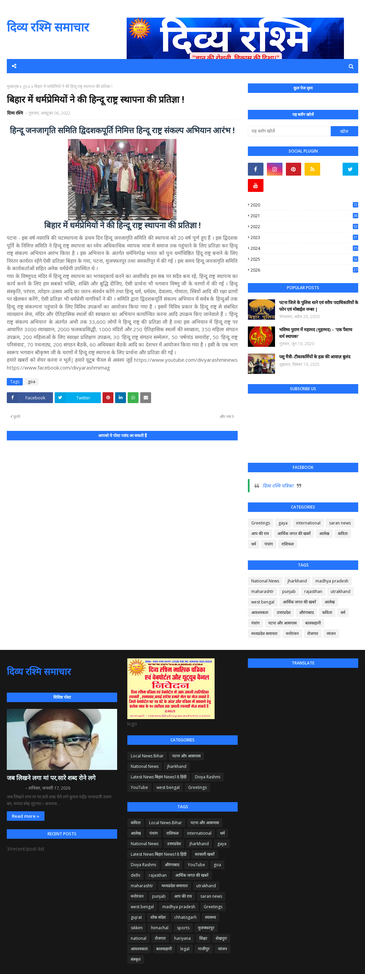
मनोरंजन (292, 633)
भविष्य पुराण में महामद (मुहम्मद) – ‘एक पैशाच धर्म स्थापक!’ (315, 332)
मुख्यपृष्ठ (13, 86)
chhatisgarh (185, 917)
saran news (340, 523)
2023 (304, 237)
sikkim (137, 928)
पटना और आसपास (282, 623)
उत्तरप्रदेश (284, 612)
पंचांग (268, 544)
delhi (135, 875)
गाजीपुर (203, 949)
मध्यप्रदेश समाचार (264, 633)
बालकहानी (313, 623)
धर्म (253, 544)
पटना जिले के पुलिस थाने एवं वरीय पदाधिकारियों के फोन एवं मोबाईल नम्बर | (318, 305)
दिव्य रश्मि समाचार (48, 27)
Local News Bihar (147, 756)
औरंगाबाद (306, 612)
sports (183, 928)
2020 (304, 205)
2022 (304, 227)
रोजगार (312, 633)
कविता (343, 533)
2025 (304, 259)
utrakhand (340, 591)
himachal (159, 928)
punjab (289, 591)
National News (265, 581)
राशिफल (287, 544)
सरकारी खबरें (205, 854)
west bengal (262, 602)
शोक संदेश (158, 917)
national (138, 938)
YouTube (139, 787)
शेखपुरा (221, 938)
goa (26, 86)
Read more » (25, 816)
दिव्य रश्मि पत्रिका (277, 485)
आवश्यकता (259, 612)
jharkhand (297, 581)
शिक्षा (203, 938)
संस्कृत (136, 959)
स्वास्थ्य (210, 917)
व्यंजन (331, 633)
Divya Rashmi (207, 777)
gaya (283, 523)
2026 (304, 270)
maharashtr (262, 591)
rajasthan (313, 591)
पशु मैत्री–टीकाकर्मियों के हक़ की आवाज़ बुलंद (314, 357)
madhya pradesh (331, 581)
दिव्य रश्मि (15, 113)
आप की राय (260, 533)
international (308, 523)
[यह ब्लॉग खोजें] (289, 131)
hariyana (182, 938)
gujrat (136, 917)
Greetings (260, 523)
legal (184, 949)
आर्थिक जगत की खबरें (294, 533)
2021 (304, 216)
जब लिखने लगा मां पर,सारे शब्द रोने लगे (51, 778)
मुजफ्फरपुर (206, 928)
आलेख (324, 533)
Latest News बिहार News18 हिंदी (158, 777)
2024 (304, 248)
